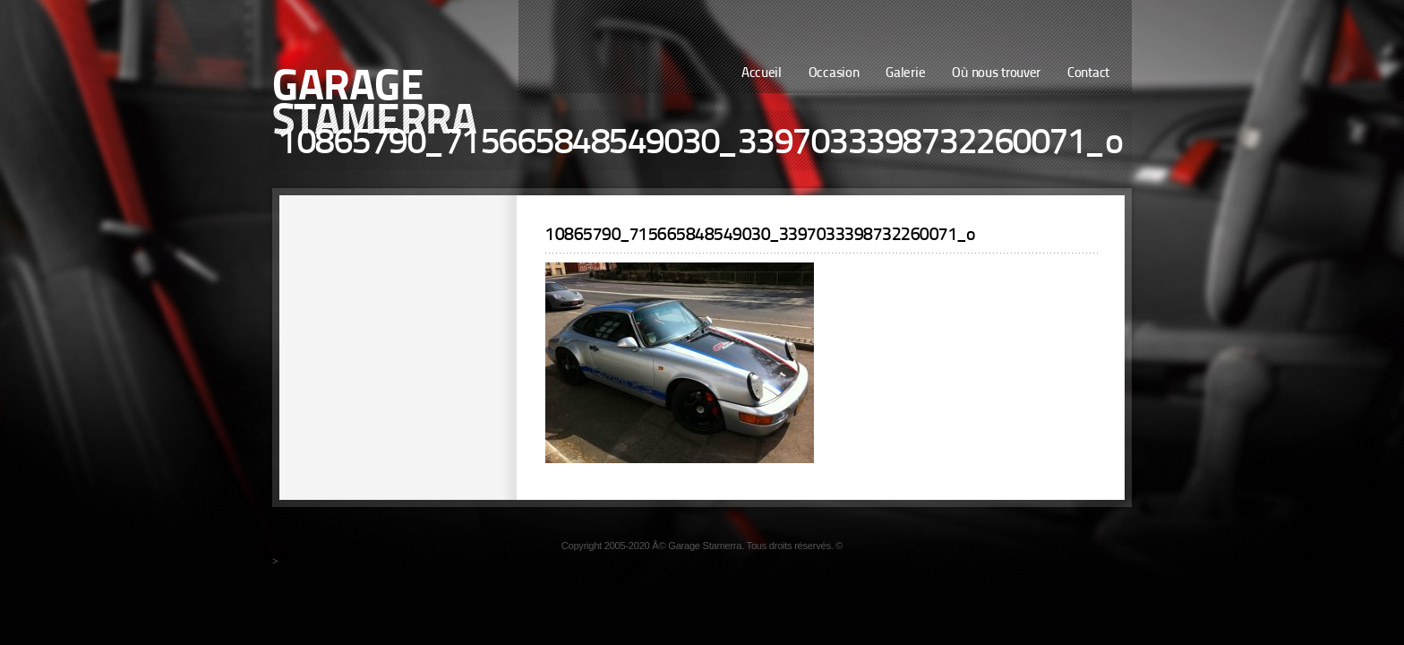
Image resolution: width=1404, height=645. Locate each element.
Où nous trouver (996, 74)
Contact (1088, 74)
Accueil (761, 74)
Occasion (834, 74)
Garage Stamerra (374, 105)
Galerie (905, 74)
